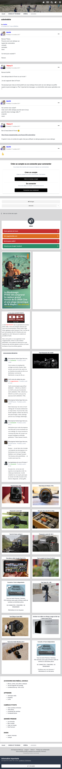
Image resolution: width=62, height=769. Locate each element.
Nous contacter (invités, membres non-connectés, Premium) (31, 751)
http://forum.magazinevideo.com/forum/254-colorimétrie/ (18, 135)
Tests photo (11, 709)
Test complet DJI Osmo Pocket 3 (46, 558)
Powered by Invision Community (31, 753)
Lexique (10, 737)
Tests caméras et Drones (14, 707)
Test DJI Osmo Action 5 (15, 534)
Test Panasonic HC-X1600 (46, 352)
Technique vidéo (12, 695)
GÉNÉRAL (15, 26)
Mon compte (11, 723)
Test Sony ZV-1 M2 (46, 582)
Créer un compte (12, 725)
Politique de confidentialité (42, 749)
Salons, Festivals (12, 735)
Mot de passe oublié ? (10, 241)
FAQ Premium (11, 727)
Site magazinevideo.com (10, 236)
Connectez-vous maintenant (31, 190)
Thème (32, 749)
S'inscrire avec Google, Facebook (13, 246)
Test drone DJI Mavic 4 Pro (46, 485)
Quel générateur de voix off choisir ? (18, 462)
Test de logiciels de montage (15, 685)
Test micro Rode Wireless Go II (15, 642)
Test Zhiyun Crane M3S (16, 616)
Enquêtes (10, 697)
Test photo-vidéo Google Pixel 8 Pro (16, 558)
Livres (9, 699)
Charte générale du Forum (11, 231)
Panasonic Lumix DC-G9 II (46, 534)
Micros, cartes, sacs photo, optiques (17, 683)
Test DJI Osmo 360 (16, 485)
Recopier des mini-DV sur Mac (46, 511)
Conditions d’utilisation (25, 760)
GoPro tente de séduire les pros (16, 379)
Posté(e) (13, 34)
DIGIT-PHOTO (9, 325)
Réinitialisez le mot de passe (16, 610)
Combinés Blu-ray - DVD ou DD (16, 687)
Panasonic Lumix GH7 (16, 511)
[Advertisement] (46, 324)
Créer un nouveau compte (31, 179)
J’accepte (31, 766)
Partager (31, 201)
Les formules (11, 721)
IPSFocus (20, 749)
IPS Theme (14, 749)
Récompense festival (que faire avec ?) (18, 359)
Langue (26, 749)
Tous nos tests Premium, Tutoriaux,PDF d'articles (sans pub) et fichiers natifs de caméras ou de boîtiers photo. (16, 600)
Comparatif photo (12, 713)
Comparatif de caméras (14, 711)
